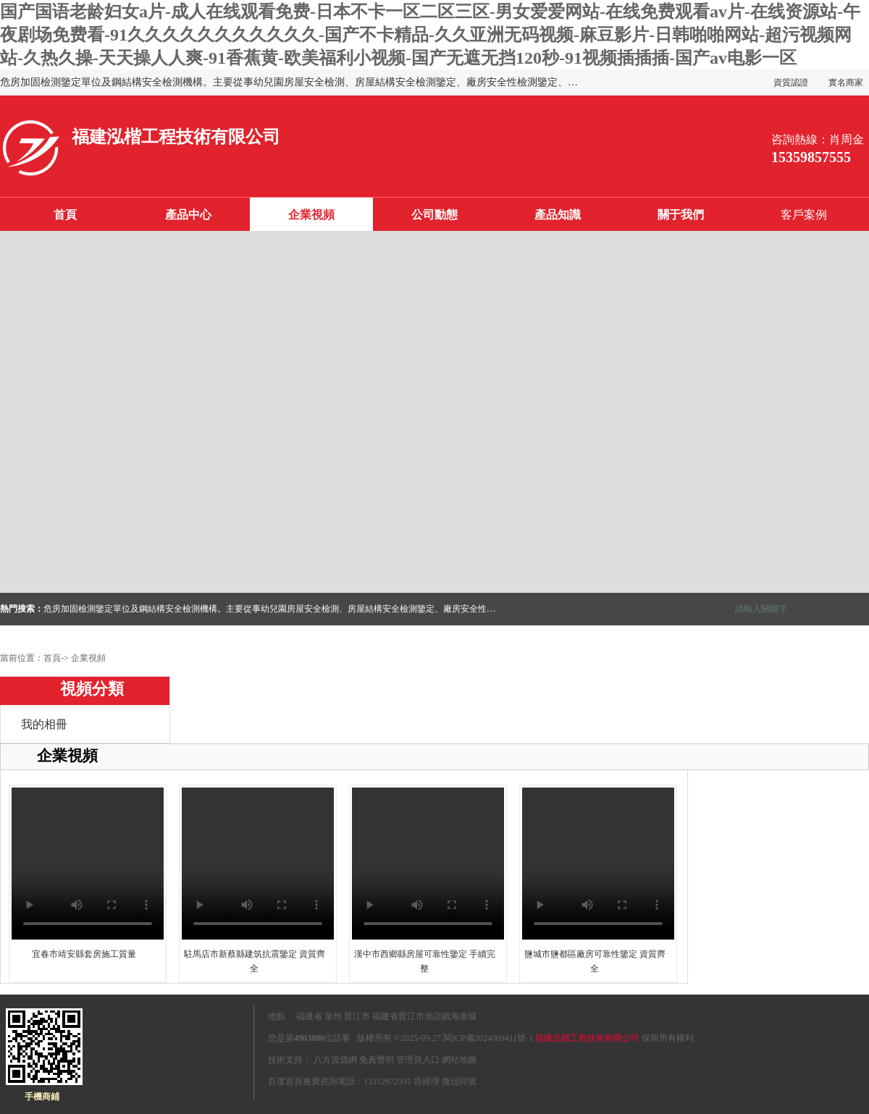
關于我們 (681, 214)
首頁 (65, 214)
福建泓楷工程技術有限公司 (587, 1038)
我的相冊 (44, 724)
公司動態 (434, 214)
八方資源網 (335, 1060)
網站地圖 (459, 1060)
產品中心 (188, 214)
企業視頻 (311, 214)
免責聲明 (376, 1060)
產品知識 (557, 214)
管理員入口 (418, 1060)
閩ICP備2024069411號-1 (488, 1038)
